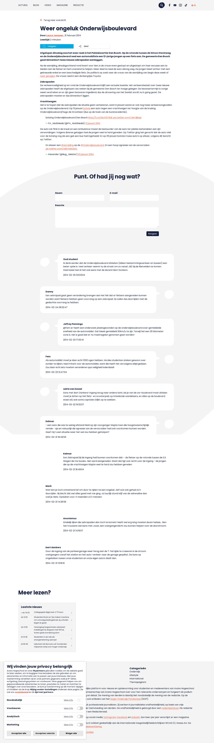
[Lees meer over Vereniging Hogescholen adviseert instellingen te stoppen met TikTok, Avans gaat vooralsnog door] (47, 630)
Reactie (59, 205)
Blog (36, 5)
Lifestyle (134, 675)
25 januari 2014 (86, 154)
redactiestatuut (170, 708)
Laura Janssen (54, 35)
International (136, 678)
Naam (58, 193)
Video (47, 5)
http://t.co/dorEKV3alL (100, 117)
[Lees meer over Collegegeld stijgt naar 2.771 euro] (47, 612)
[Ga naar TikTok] (186, 5)
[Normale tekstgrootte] (192, 5)
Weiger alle (71, 733)
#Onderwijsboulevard (92, 145)
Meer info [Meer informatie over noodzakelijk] (68, 700)
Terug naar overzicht (55, 20)
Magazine (62, 5)
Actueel (23, 5)
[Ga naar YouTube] (175, 5)
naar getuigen (47, 76)
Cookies (89, 732)
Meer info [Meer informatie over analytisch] (68, 716)
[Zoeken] (161, 5)
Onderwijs (135, 671)
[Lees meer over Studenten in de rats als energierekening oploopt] (47, 638)
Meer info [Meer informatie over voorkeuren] (68, 708)
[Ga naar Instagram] (180, 5)
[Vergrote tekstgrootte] (195, 5)
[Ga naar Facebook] (169, 5)
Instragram (110, 717)
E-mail (114, 193)
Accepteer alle (18, 733)
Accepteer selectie (45, 733)
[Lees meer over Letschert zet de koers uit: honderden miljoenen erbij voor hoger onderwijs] (47, 645)
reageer (52, 46)
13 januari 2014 (92, 123)
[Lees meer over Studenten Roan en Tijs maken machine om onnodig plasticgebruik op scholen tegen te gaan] (47, 620)
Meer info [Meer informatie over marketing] (68, 724)
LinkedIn (135, 717)
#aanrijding (67, 145)
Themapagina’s (138, 682)
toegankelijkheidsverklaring (87, 726)
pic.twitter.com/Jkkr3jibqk (127, 117)
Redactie (78, 5)
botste (86, 108)
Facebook (122, 717)
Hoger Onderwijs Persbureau (125, 699)
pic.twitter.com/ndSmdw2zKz (61, 148)
